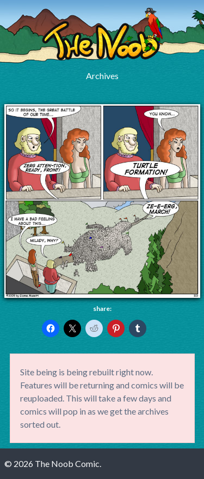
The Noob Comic (102, 34)
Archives (102, 75)
